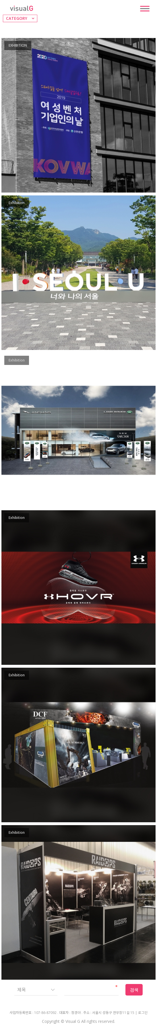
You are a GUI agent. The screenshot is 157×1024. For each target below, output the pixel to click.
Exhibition (17, 202)
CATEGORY (16, 18)
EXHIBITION (18, 45)
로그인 (143, 1012)
